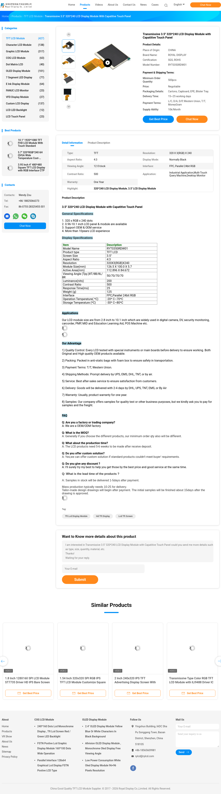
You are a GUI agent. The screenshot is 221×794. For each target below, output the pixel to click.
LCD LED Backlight (25, 110)
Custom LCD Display (25, 103)
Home (5, 726)
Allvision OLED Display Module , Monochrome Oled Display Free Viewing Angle (103, 748)
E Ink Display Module (25, 84)
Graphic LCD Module (25, 51)
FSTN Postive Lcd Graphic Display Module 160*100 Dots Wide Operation (54, 748)
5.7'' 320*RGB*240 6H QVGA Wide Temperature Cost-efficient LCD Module (30, 155)
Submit (80, 579)
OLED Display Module (25, 71)
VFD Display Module (25, 97)
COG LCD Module (25, 58)
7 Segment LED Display (25, 77)
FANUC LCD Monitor (25, 90)
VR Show (7, 736)
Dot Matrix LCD (25, 64)
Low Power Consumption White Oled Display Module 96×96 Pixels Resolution (103, 765)
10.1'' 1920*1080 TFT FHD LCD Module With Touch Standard (30, 143)
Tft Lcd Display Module (76, 516)
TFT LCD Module (25, 38)
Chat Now (205, 4)
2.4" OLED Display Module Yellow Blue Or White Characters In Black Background (103, 731)
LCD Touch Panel (25, 116)
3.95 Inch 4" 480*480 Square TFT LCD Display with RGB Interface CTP (31, 167)
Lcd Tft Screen (125, 516)
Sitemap (6, 751)
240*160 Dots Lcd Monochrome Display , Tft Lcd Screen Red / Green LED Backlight (55, 731)
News (5, 746)
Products (7, 731)
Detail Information (72, 142)
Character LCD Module (25, 45)
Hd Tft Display (103, 516)
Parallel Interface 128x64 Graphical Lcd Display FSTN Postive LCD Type (53, 765)
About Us (7, 741)
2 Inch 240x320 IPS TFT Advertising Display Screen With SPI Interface (135, 682)
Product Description (99, 142)
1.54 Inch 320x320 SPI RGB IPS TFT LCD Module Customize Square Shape (83, 682)
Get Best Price (158, 119)
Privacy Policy (9, 756)
